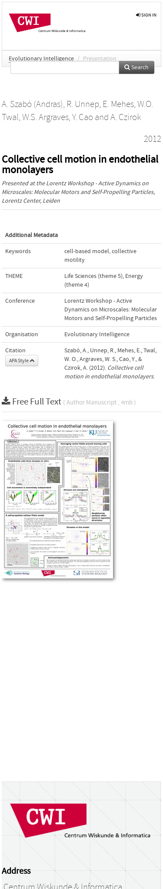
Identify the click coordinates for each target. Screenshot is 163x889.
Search (136, 67)
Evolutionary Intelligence (41, 58)
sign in (146, 15)
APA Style (21, 361)
